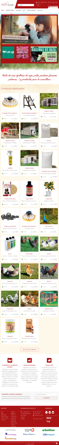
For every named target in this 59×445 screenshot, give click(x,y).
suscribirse (46, 397)
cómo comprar (31, 10)
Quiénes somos (4, 416)
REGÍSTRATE (55, 5)
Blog (2, 413)
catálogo (18, 10)
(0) (53, 7)
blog (24, 10)
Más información (31, 444)
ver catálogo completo (29, 349)
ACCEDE (49, 5)
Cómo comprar (4, 418)
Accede (12, 411)
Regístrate (13, 413)
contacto (40, 10)
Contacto (3, 419)
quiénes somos (10, 10)
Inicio (2, 10)
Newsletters (4, 415)
